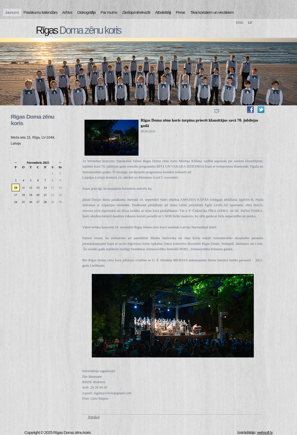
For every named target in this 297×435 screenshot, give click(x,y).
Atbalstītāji (163, 12)
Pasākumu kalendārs (40, 12)
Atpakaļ (94, 417)
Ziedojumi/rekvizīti (136, 12)
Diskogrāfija (86, 12)
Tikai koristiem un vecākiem (212, 12)
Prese (180, 12)
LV (250, 23)
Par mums (108, 12)
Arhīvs (67, 12)
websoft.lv (265, 432)
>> (60, 163)
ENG (240, 23)
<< (15, 163)
